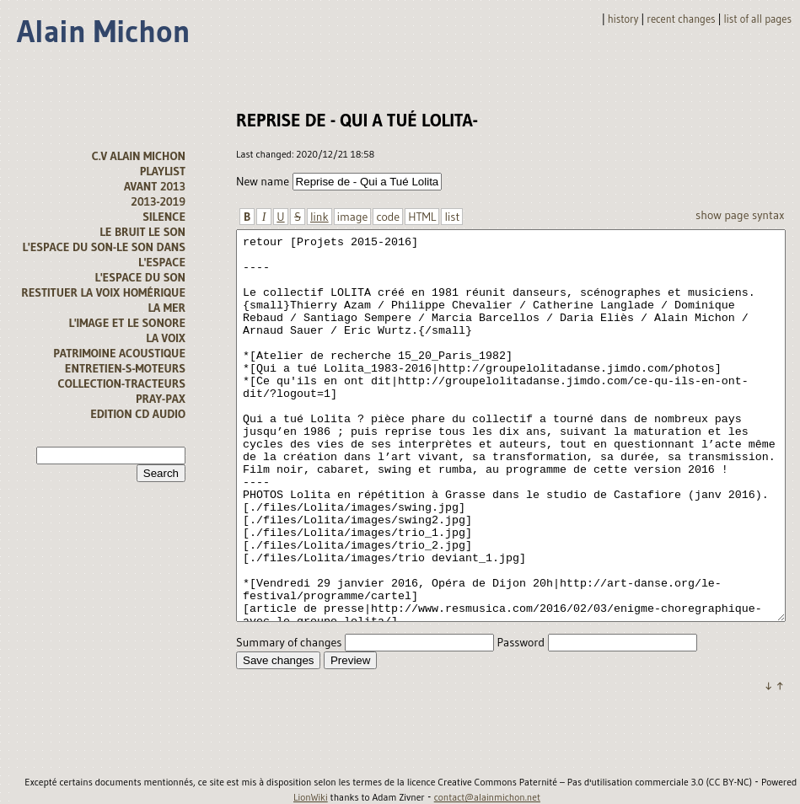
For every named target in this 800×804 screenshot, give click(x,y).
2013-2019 (158, 201)
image (352, 216)
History (623, 19)
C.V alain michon (138, 155)
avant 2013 (154, 186)
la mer (166, 307)
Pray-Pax (160, 398)
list (451, 216)
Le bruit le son (142, 231)
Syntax (768, 214)
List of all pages (758, 19)
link (319, 216)
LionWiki (310, 797)
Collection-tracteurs (121, 383)
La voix (165, 338)
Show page (722, 214)
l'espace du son (139, 277)
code (388, 216)
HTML (422, 216)
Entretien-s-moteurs (125, 368)
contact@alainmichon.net (487, 797)
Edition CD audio (137, 413)
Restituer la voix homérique (103, 292)
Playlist (162, 171)
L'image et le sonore (126, 322)
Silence (163, 216)
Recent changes (681, 19)
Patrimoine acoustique (119, 353)
